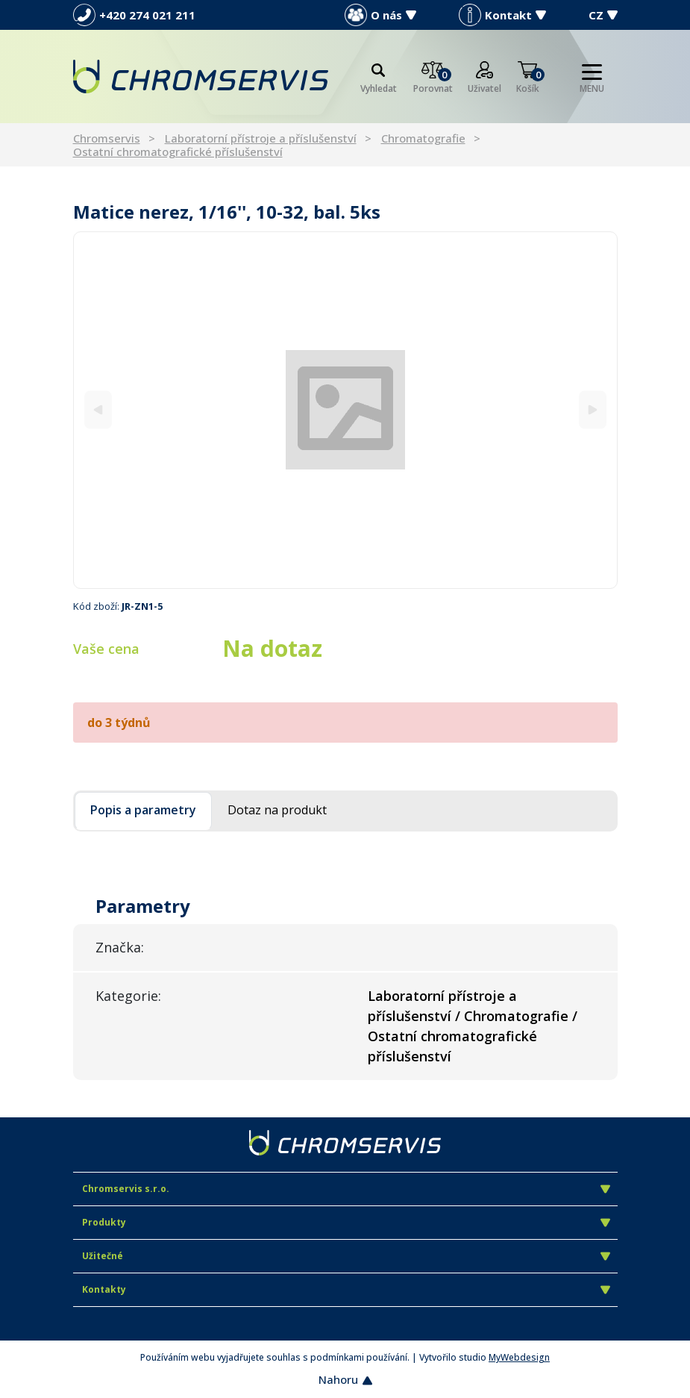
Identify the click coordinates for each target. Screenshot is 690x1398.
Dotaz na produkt (277, 810)
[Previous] (98, 410)
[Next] (592, 410)
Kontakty (346, 1289)
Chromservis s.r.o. (346, 1188)
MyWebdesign (519, 1357)
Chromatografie (423, 138)
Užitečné (346, 1255)
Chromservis (106, 138)
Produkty (346, 1222)
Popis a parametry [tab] (143, 810)
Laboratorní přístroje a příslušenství (261, 138)
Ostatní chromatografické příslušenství (178, 151)
